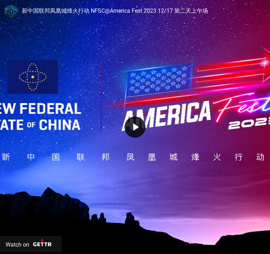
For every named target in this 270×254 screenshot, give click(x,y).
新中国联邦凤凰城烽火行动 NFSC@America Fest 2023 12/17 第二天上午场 (115, 10)
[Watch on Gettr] (31, 244)
